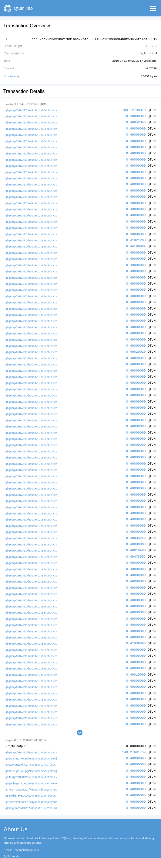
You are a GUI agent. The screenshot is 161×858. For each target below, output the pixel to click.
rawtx (14, 75)
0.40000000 (136, 114)
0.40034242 (136, 524)
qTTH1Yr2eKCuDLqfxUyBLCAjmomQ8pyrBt (31, 769)
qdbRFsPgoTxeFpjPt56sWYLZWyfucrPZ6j (31, 739)
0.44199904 (136, 241)
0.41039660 (136, 626)
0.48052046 (136, 121)
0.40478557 (136, 542)
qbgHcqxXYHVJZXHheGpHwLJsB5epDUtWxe (31, 109)
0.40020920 (136, 343)
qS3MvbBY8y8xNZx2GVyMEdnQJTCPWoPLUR (31, 775)
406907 (151, 45)
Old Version (13, 835)
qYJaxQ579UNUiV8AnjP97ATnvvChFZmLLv (31, 757)
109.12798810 (134, 109)
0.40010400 (136, 536)
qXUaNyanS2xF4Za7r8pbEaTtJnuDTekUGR (31, 745)
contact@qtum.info (27, 829)
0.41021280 (136, 235)
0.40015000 (136, 656)
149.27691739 (134, 733)
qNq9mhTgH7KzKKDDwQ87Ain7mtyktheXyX (31, 763)
